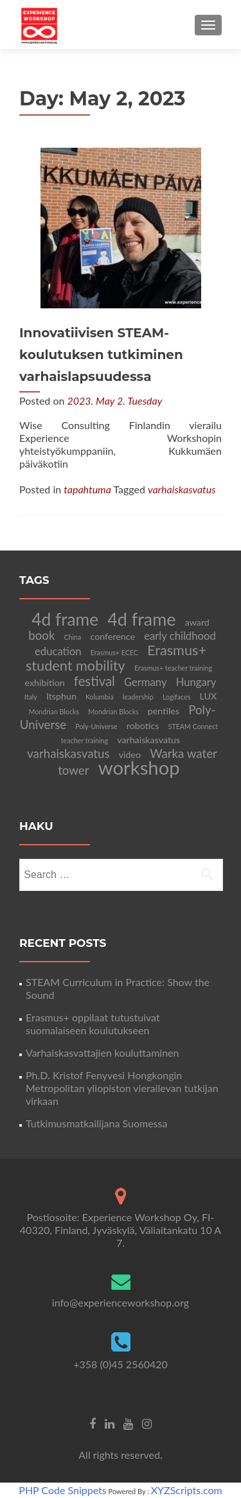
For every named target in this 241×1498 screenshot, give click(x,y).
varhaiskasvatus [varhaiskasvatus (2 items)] (148, 739)
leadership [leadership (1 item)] (138, 696)
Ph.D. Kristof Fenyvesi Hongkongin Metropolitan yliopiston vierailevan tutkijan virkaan (122, 1088)
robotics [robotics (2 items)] (143, 725)
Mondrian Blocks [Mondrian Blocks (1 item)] (53, 711)
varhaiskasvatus (182, 489)
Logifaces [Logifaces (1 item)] (176, 696)
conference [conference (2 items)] (112, 636)
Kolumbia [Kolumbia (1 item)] (99, 696)
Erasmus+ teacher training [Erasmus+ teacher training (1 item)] (173, 668)
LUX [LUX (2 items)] (208, 696)
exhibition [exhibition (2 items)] (45, 682)
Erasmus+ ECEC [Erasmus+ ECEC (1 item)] (114, 652)
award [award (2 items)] (197, 622)
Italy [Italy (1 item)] (30, 696)
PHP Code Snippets (62, 1490)
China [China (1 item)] (73, 637)
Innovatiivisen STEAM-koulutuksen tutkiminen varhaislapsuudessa (101, 354)
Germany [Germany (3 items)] (145, 682)
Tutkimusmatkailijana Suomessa (96, 1123)
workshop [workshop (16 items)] (139, 767)
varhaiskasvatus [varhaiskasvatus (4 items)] (68, 753)
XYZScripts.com (186, 1490)
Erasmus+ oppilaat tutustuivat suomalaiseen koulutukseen (93, 1023)
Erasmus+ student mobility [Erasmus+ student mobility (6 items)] (116, 658)
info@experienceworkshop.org (120, 1302)
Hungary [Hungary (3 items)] (196, 682)
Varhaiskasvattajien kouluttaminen (102, 1052)
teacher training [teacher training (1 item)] (84, 740)
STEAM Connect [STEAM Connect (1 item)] (193, 726)
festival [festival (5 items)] (94, 681)
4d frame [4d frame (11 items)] (64, 619)
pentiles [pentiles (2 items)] (163, 710)
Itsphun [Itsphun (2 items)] (61, 696)
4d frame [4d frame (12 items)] (141, 619)
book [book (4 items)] (41, 635)
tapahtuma (87, 489)
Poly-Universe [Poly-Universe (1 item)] (96, 726)
